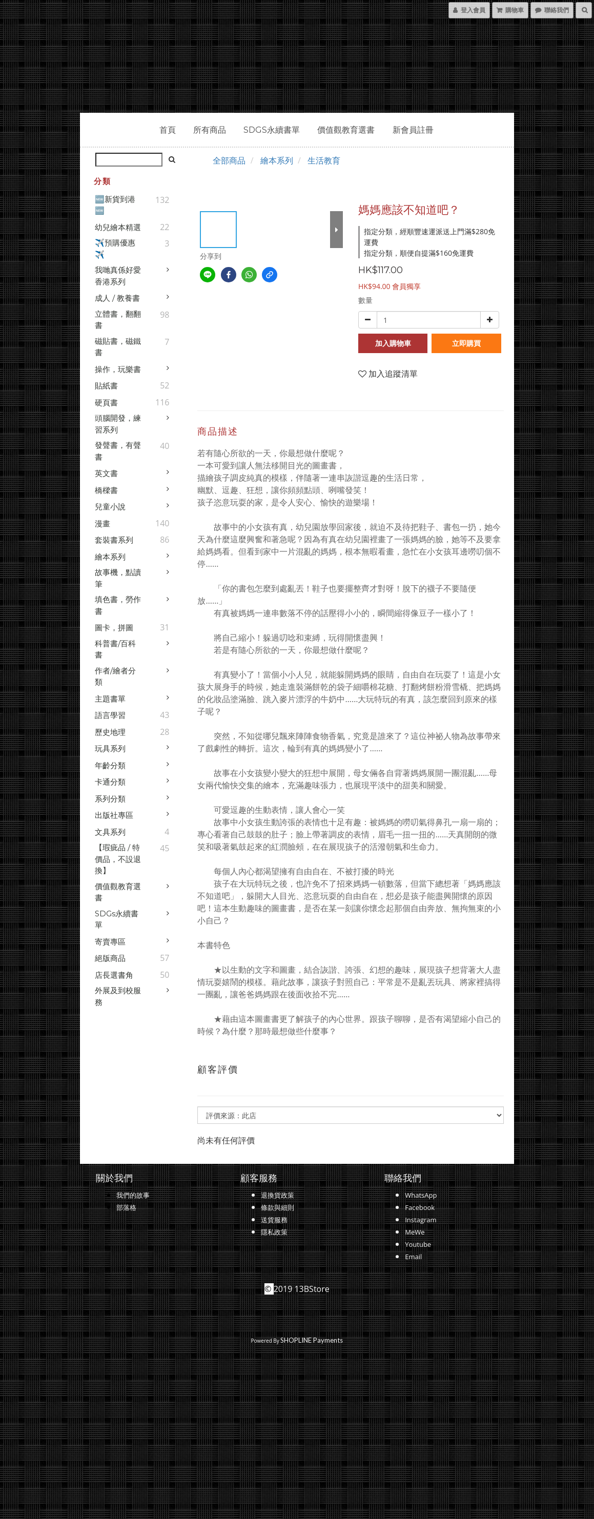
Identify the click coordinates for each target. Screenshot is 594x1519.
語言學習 (110, 715)
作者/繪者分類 (115, 676)
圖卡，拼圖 (114, 627)
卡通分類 (110, 782)
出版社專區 (114, 815)
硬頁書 (106, 402)
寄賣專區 (110, 942)
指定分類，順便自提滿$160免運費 (419, 253)
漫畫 (102, 523)
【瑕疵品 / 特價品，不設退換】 (118, 859)
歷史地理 (110, 732)
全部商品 (229, 160)
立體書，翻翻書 (118, 320)
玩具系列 (110, 748)
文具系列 (110, 832)
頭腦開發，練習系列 (118, 424)
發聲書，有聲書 (118, 451)
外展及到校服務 (118, 996)
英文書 (106, 473)
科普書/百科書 (115, 649)
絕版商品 (110, 958)
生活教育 (324, 160)
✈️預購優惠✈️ (115, 248)
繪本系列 (110, 557)
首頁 (167, 130)
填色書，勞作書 (118, 605)
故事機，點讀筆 (118, 578)
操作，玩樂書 (118, 369)
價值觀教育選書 (346, 130)
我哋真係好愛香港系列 (118, 275)
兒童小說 (110, 506)
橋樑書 (106, 490)
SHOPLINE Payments (311, 1340)
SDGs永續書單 (271, 130)
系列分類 (110, 799)
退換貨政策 (277, 1195)
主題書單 (110, 699)
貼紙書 (106, 386)
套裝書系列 (114, 540)
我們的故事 (133, 1195)
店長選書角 (114, 975)
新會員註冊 (413, 130)
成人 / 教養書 (117, 298)
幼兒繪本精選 (118, 227)
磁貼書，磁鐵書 (118, 347)
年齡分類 (110, 765)
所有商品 (209, 130)
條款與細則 (277, 1207)
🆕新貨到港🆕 (115, 205)
